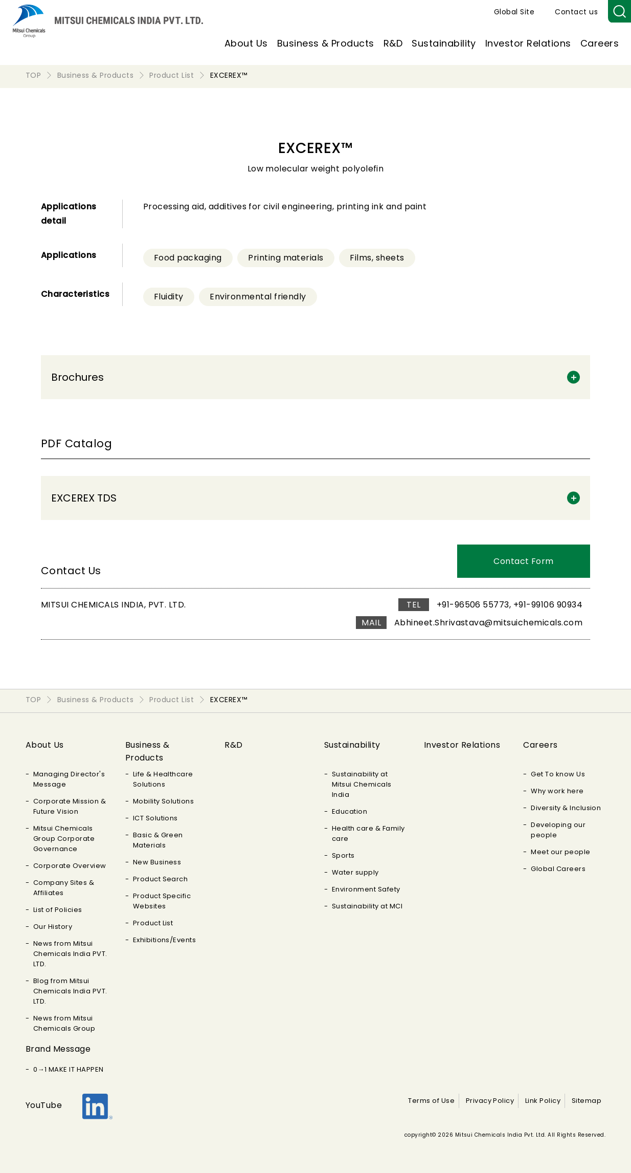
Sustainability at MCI (367, 906)
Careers (599, 43)
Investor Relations (528, 43)
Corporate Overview (69, 866)
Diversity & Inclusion (566, 808)
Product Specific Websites (162, 901)
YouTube (44, 1105)
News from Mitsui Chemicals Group (64, 1023)
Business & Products (325, 43)
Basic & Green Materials (158, 840)
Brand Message (58, 1049)
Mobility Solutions (163, 801)
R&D (393, 43)
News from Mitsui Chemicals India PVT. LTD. (70, 954)
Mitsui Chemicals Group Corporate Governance (64, 838)
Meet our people (560, 852)
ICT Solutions (155, 818)
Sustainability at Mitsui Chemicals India (362, 784)
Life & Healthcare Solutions (163, 779)
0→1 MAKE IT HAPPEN (68, 1069)
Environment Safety (366, 889)
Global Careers (558, 869)
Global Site (514, 12)
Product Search (160, 879)
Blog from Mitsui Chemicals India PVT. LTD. (70, 991)
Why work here (557, 791)
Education (349, 811)
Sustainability (444, 43)
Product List (153, 923)
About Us (246, 43)
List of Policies (57, 910)
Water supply (355, 872)
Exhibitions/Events (164, 940)
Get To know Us (558, 774)
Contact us (576, 12)
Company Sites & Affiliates (63, 888)
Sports (343, 855)
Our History (52, 926)
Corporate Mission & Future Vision (69, 806)
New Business (157, 862)
